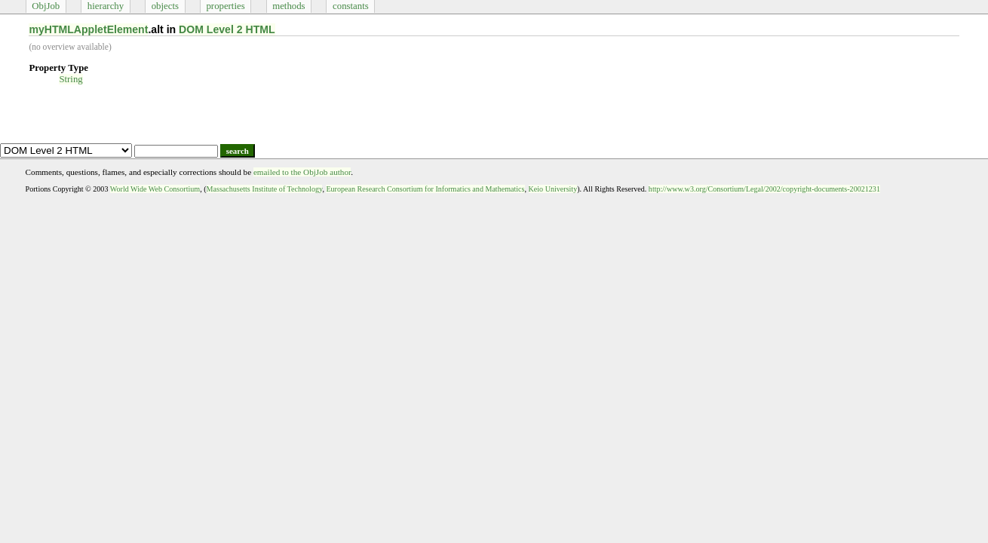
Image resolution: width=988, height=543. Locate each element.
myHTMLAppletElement (88, 29)
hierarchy (105, 6)
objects (165, 6)
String (70, 79)
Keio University (553, 189)
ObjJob (46, 6)
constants (351, 6)
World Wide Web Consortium (155, 189)
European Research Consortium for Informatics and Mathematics (425, 189)
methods (288, 6)
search (237, 150)
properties (225, 6)
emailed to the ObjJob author (302, 171)
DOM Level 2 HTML (227, 29)
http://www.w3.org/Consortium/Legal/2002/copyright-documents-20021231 (764, 189)
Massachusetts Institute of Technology (265, 189)
